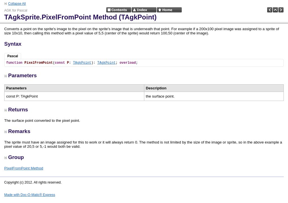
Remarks (17, 131)
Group (14, 157)
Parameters (20, 75)
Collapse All (17, 4)
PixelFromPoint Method (23, 168)
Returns (16, 109)
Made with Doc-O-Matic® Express (29, 195)
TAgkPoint (82, 63)
